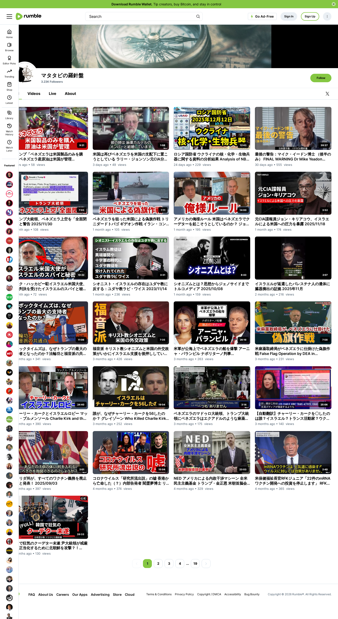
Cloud (139, 609)
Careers (72, 609)
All (30, 121)
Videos (47, 121)
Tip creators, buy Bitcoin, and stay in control (166, 4)
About (84, 121)
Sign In (288, 16)
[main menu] (9, 16)
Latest (9, 99)
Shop (9, 86)
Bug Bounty (256, 608)
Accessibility (237, 608)
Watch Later (9, 146)
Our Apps (89, 609)
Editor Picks (9, 60)
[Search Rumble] (198, 16)
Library (9, 115)
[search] (139, 16)
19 (202, 578)
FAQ (41, 609)
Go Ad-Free (262, 16)
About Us (55, 609)
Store (126, 609)
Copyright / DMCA (214, 608)
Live (66, 121)
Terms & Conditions (163, 608)
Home (9, 34)
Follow (321, 106)
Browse (9, 47)
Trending (9, 73)
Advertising (109, 609)
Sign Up (310, 16)
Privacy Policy (188, 608)
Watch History (9, 130)
